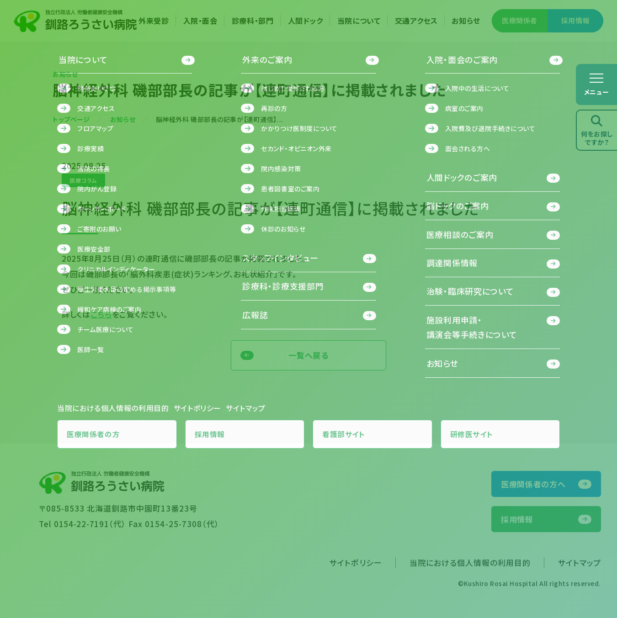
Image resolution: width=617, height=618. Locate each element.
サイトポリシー (356, 562)
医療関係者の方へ (533, 484)
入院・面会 (200, 20)
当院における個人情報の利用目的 (470, 562)
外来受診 (153, 20)
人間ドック (305, 20)
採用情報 (575, 20)
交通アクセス (416, 20)
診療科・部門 (253, 20)
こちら (101, 314)
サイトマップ (579, 562)
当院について (359, 20)
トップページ (71, 119)
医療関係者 (519, 20)
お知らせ (466, 20)
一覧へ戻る (308, 355)
